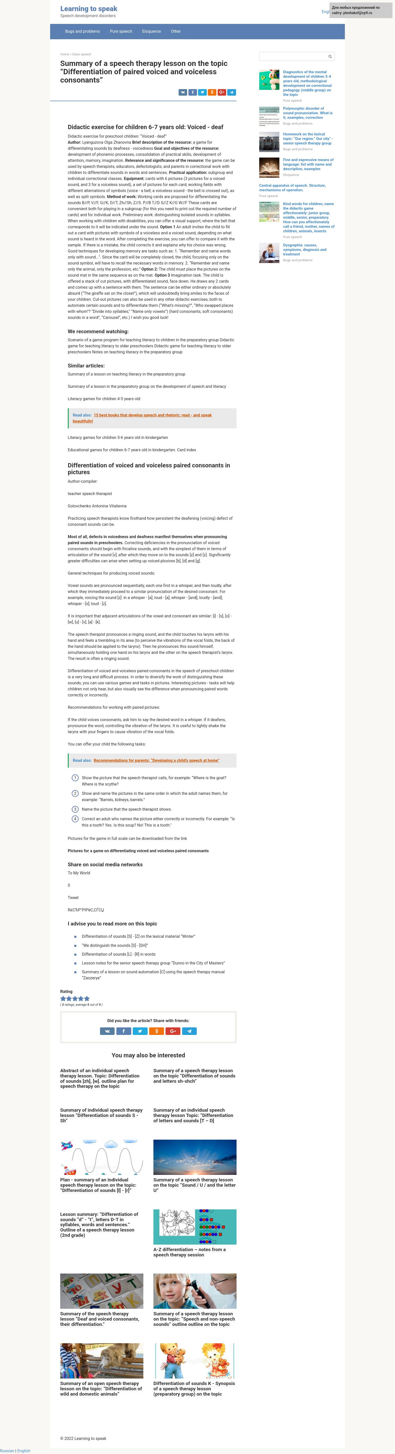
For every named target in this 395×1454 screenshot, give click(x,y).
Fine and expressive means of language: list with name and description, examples (308, 164)
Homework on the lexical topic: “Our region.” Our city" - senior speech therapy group (308, 138)
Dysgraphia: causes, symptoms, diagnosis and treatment (304, 249)
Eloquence (151, 31)
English (328, 11)
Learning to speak (88, 9)
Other (176, 31)
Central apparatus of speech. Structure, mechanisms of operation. (292, 187)
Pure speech (121, 31)
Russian (7, 1450)
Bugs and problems (82, 31)
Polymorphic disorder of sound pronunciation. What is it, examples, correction (308, 113)
